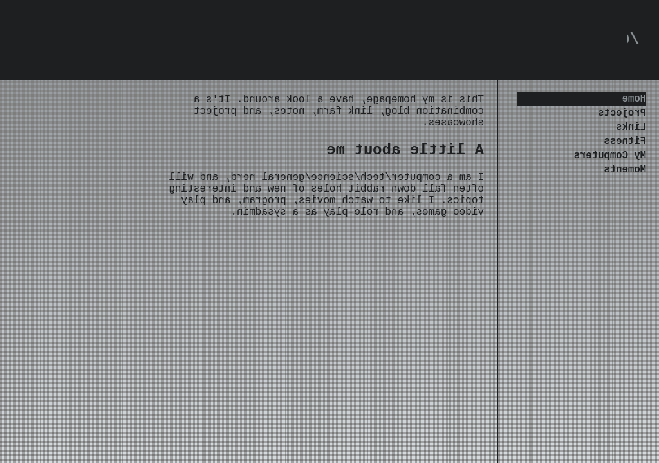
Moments (625, 184)
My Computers (610, 167)
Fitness (625, 150)
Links (631, 134)
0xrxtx (600, 41)
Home (634, 100)
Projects (622, 117)
